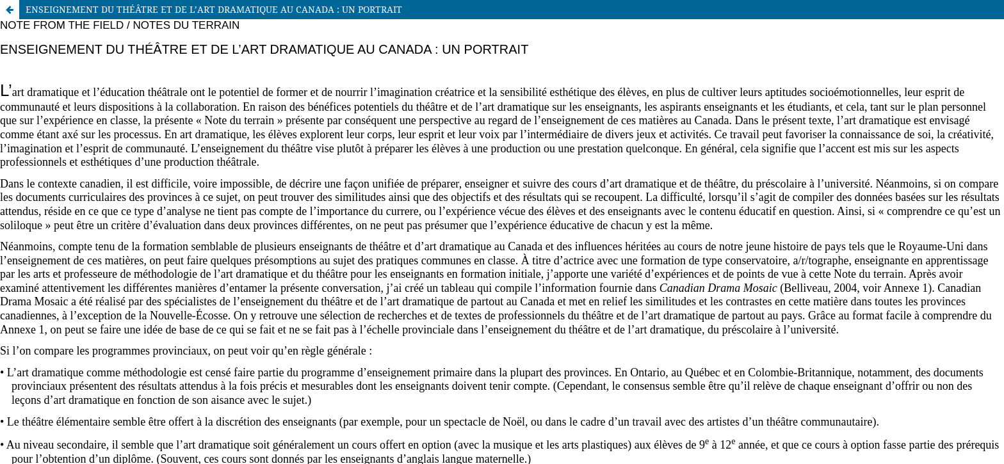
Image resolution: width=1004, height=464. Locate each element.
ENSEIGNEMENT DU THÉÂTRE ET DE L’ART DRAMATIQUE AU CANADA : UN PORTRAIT (214, 9)
